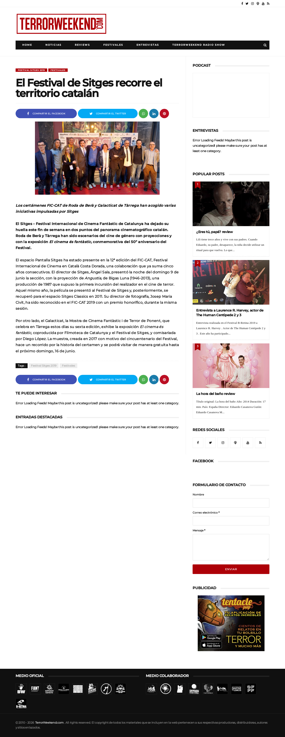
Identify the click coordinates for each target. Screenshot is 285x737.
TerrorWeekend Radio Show (198, 45)
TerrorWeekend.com (49, 722)
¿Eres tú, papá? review (214, 231)
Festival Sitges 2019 (31, 70)
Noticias (53, 45)
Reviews (82, 45)
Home (27, 45)
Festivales (113, 45)
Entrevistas (147, 45)
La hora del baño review (215, 393)
